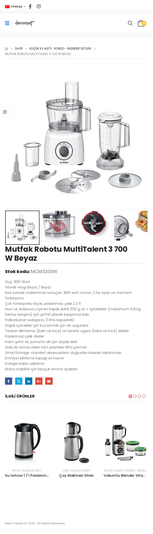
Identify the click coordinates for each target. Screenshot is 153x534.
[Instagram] (38, 6)
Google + (38, 381)
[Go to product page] (27, 442)
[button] (130, 23)
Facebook (8, 381)
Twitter (18, 381)
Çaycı (65, 470)
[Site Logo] (25, 23)
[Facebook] (30, 6)
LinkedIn (28, 381)
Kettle (16, 470)
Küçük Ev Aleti (32, 470)
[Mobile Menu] (9, 23)
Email (48, 381)
